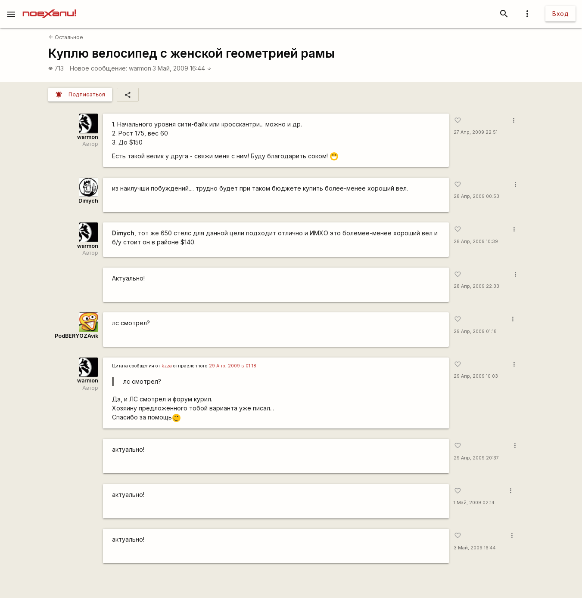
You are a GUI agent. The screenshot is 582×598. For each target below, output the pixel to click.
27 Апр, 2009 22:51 (476, 132)
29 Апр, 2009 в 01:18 (232, 366)
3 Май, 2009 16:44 (182, 68)
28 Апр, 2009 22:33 (476, 286)
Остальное (66, 37)
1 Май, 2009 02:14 (474, 503)
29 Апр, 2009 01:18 (475, 331)
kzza (167, 366)
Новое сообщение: (98, 68)
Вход (560, 13)
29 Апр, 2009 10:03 (476, 376)
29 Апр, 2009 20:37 (476, 458)
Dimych (88, 200)
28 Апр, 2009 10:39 (476, 241)
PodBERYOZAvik (76, 336)
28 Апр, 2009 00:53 (476, 196)
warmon (140, 68)
